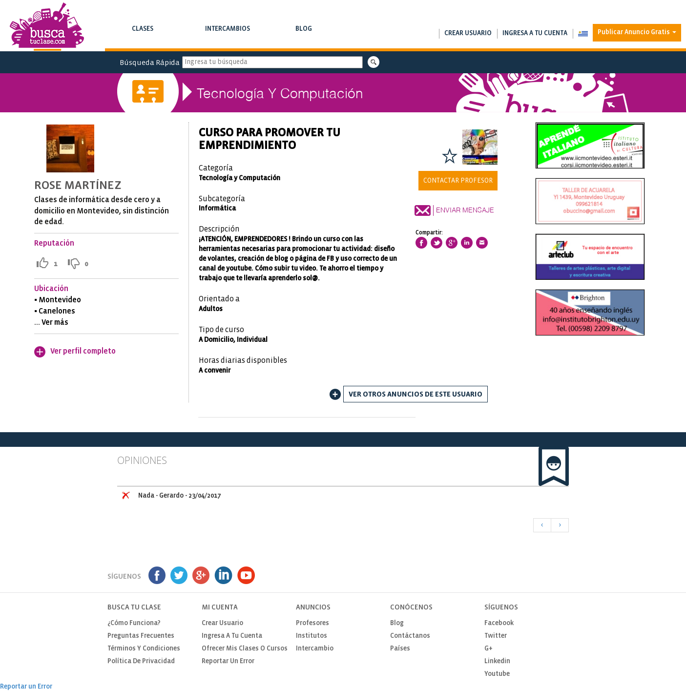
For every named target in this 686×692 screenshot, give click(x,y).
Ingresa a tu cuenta (534, 33)
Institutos (311, 636)
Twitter (495, 636)
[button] (583, 34)
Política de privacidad (141, 661)
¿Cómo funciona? (134, 623)
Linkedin (497, 661)
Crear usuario (468, 33)
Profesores (312, 623)
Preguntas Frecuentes (140, 636)
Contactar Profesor (458, 181)
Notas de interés (303, 39)
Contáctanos (410, 636)
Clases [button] (142, 35)
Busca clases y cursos (142, 39)
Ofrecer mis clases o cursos (245, 649)
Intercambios (227, 35)
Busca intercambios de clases (227, 39)
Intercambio (314, 649)
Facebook (499, 623)
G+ (488, 649)
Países (400, 649)
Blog (303, 35)
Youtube (497, 674)
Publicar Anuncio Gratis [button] (637, 32)
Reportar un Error (228, 661)
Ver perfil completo (83, 351)
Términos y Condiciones (143, 649)
